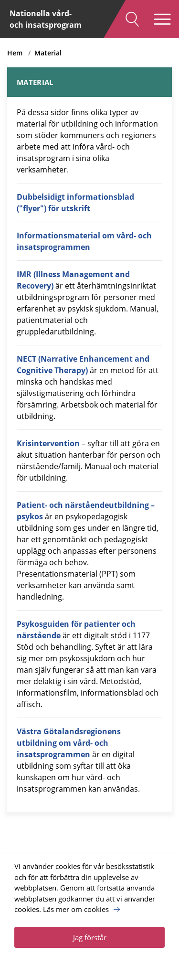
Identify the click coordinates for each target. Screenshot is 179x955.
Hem (14, 52)
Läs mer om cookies (76, 909)
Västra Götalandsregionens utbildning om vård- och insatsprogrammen (69, 743)
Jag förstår (89, 937)
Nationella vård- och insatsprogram (46, 19)
